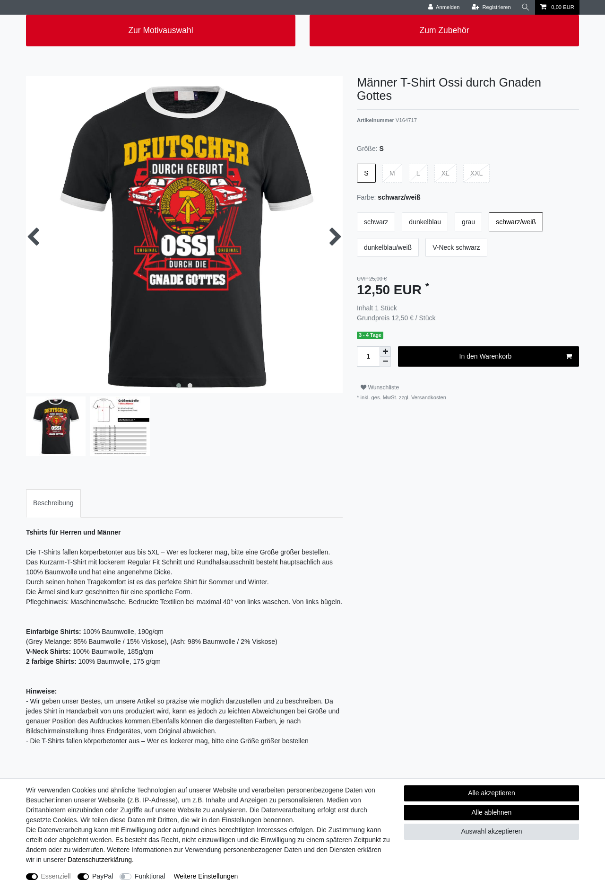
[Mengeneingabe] (368, 356)
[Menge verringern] (385, 362)
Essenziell (56, 876)
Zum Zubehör (444, 30)
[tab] (53, 503)
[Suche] (525, 7)
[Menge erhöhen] (385, 351)
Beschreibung (53, 503)
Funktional (150, 876)
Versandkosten (428, 397)
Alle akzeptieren (491, 793)
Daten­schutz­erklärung (100, 859)
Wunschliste (380, 387)
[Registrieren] (491, 7)
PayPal (102, 876)
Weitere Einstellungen (205, 876)
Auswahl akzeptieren (491, 831)
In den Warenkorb (515, 356)
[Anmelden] (444, 7)
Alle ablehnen (492, 812)
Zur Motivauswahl (160, 30)
